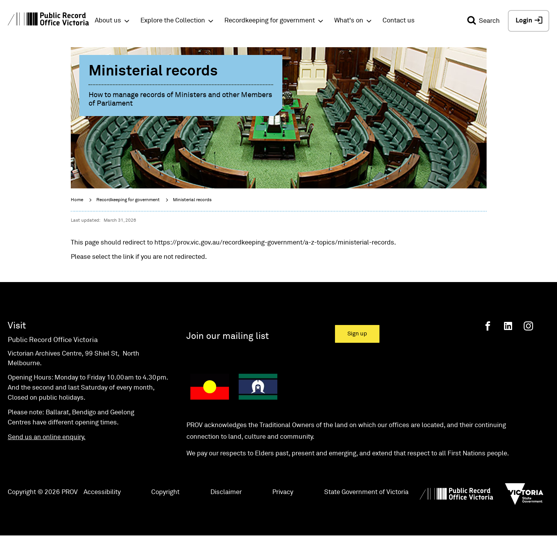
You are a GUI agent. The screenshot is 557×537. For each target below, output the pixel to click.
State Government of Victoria (366, 492)
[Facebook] (487, 326)
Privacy (282, 492)
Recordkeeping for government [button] (269, 20)
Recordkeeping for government (128, 200)
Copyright (165, 492)
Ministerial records (192, 200)
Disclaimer (226, 492)
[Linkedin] (508, 326)
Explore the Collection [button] (172, 20)
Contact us (399, 20)
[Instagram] (528, 326)
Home (77, 200)
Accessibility (102, 492)
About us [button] (108, 20)
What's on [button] (348, 20)
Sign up (357, 334)
